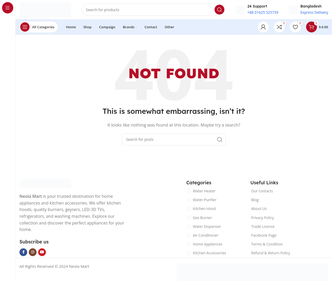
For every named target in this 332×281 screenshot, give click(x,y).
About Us (259, 210)
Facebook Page (264, 236)
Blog (255, 201)
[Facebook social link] (23, 253)
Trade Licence (263, 228)
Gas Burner (199, 218)
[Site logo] (45, 9)
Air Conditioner (202, 236)
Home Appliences (204, 245)
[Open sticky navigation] (38, 28)
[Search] (153, 10)
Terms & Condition (267, 245)
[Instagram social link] (33, 253)
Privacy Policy (262, 218)
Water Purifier (201, 201)
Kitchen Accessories (206, 254)
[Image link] (45, 184)
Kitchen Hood (201, 210)
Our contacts (262, 192)
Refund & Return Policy (270, 254)
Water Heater (201, 192)
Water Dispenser (203, 228)
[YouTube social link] (42, 253)
